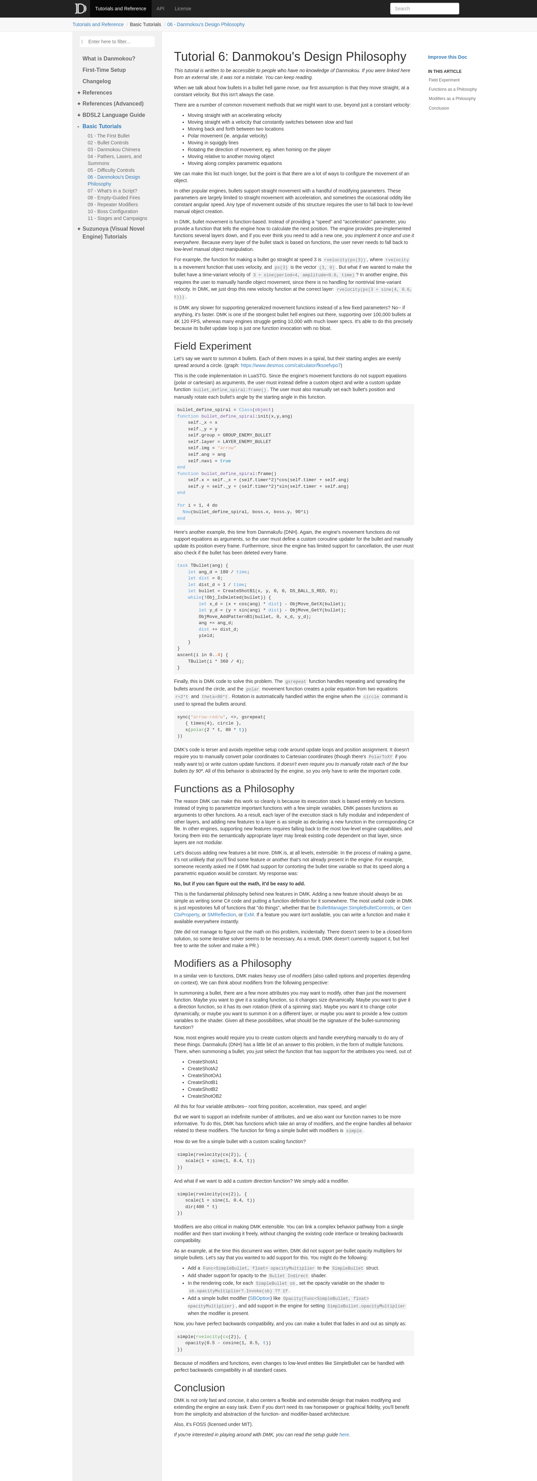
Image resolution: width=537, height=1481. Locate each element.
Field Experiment (444, 80)
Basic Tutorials (102, 126)
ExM (249, 914)
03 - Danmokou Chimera (114, 149)
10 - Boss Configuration (113, 211)
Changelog (97, 81)
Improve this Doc (447, 57)
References (97, 93)
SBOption (260, 1298)
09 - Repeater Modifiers (113, 204)
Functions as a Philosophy (453, 89)
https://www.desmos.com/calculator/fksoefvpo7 (291, 365)
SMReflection (221, 914)
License (183, 8)
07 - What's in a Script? (112, 191)
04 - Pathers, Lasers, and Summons (115, 160)
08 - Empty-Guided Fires (114, 197)
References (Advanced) (113, 104)
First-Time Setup (104, 70)
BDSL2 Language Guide (114, 115)
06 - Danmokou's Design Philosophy (206, 24)
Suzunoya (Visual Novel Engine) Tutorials (113, 233)
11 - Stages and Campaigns (117, 218)
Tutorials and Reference (120, 8)
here (344, 1434)
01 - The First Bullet (109, 136)
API (161, 8)
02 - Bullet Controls (108, 142)
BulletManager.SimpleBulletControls (355, 907)
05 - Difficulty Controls (111, 170)
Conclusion (439, 108)
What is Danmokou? (109, 59)
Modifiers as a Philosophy (452, 98)
